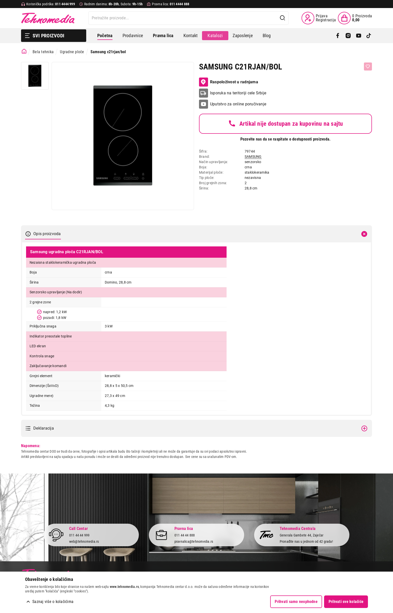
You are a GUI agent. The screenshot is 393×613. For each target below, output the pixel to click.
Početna (105, 35)
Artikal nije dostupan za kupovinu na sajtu (285, 124)
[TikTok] (369, 35)
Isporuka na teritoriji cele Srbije (238, 93)
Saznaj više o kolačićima (52, 601)
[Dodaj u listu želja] (368, 66)
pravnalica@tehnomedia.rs (193, 541)
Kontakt (190, 35)
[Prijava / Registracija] (319, 18)
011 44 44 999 (79, 535)
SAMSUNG (253, 157)
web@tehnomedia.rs (84, 541)
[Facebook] (338, 35)
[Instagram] (348, 35)
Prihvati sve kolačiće (346, 601)
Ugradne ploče (72, 51)
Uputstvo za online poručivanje (238, 104)
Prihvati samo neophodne (296, 601)
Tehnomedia (48, 18)
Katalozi (215, 35)
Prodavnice (133, 35)
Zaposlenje (242, 35)
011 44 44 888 (184, 535)
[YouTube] (358, 35)
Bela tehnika (43, 51)
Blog (267, 35)
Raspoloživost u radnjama (228, 82)
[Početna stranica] (24, 51)
